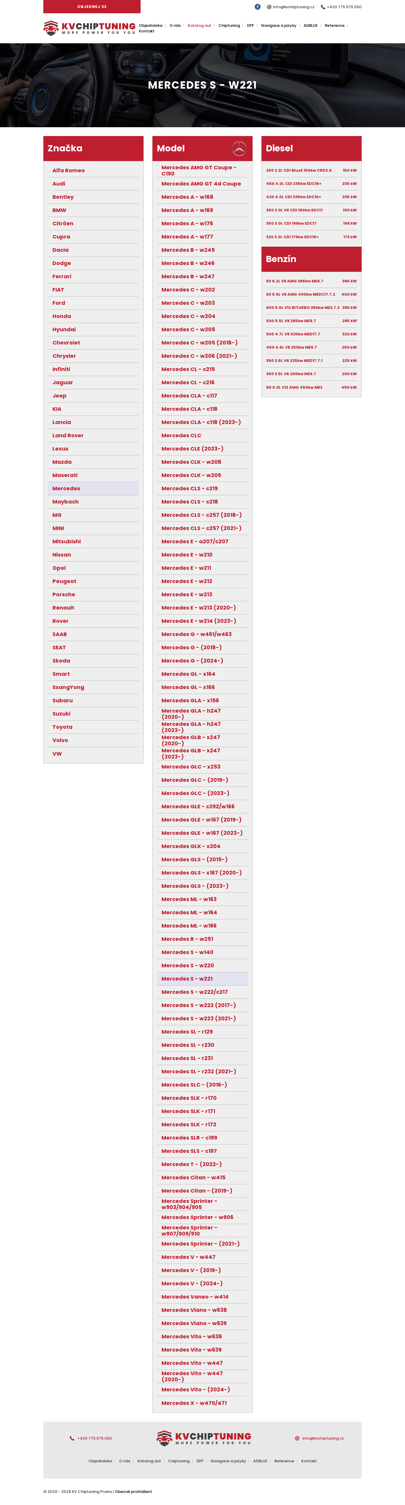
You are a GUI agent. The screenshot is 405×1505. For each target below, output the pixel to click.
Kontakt (146, 31)
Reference (335, 25)
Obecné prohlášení (133, 1491)
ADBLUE (311, 25)
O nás (175, 25)
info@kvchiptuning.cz (294, 7)
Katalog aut (199, 25)
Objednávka (150, 25)
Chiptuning (229, 25)
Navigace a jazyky (279, 25)
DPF (250, 25)
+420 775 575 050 (344, 7)
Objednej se (92, 6)
